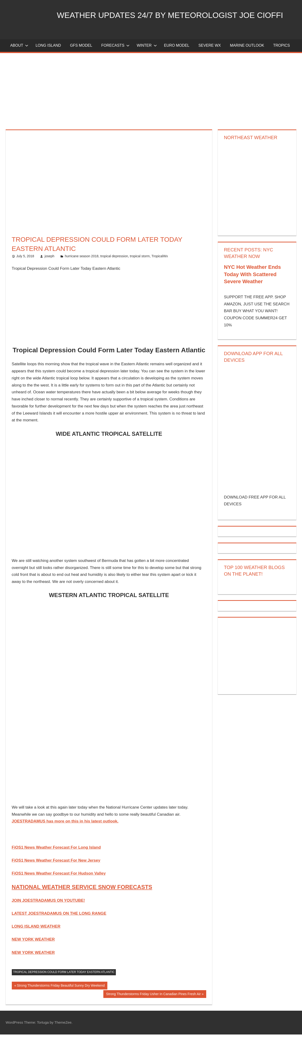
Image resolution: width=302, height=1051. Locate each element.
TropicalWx (159, 272)
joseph (49, 272)
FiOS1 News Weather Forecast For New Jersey (56, 877)
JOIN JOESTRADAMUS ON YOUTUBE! (48, 916)
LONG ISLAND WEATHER (36, 943)
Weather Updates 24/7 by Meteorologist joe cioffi (126, 38)
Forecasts (115, 62)
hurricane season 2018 (81, 272)
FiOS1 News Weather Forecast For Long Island (56, 864)
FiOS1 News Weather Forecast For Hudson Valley (59, 890)
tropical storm (140, 272)
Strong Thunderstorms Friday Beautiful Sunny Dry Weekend (61, 1002)
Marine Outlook (247, 62)
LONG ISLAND (48, 62)
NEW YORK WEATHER (33, 956)
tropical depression (114, 272)
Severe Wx (209, 62)
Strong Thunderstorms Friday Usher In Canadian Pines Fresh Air (153, 1010)
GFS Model (81, 62)
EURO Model (176, 62)
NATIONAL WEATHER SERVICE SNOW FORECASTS (82, 903)
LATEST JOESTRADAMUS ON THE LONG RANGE (59, 930)
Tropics (281, 62)
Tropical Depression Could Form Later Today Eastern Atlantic (64, 988)
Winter (147, 62)
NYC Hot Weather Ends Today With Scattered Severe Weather (252, 291)
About (19, 62)
